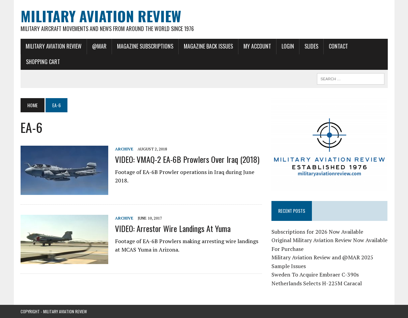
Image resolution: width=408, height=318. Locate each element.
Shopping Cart (43, 62)
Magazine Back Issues (208, 46)
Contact (338, 46)
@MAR (99, 46)
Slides (311, 46)
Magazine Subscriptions (145, 46)
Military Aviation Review (54, 46)
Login (288, 46)
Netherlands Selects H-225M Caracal (316, 283)
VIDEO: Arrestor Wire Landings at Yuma (173, 228)
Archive (124, 148)
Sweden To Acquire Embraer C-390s (315, 274)
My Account (257, 46)
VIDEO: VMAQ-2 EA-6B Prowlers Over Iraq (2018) (187, 159)
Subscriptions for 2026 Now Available (317, 231)
